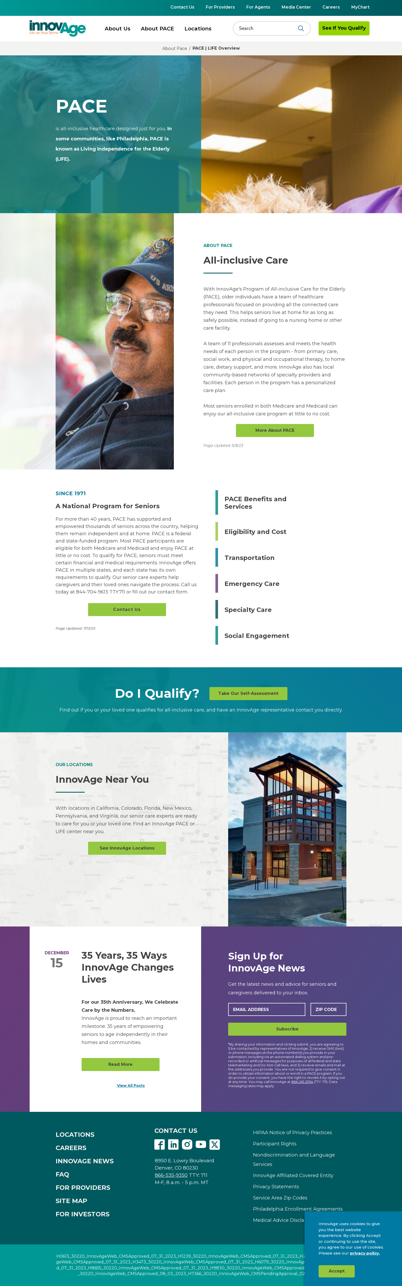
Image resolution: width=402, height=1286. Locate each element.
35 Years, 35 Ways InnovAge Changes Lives (128, 967)
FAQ (62, 1174)
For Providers (220, 7)
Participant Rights (274, 1144)
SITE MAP (71, 1201)
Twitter (214, 1144)
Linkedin (173, 1144)
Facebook (159, 1144)
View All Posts (131, 1085)
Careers (331, 7)
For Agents (258, 7)
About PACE (157, 28)
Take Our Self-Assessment (248, 693)
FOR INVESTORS (82, 1214)
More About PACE (274, 430)
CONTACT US (175, 1130)
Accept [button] (337, 1271)
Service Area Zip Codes (280, 1198)
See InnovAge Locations (127, 848)
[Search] (268, 28)
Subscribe (287, 1029)
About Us (117, 28)
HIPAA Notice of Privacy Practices (292, 1132)
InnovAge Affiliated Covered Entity (293, 1175)
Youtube (201, 1144)
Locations (198, 28)
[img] (58, 28)
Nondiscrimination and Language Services (294, 1159)
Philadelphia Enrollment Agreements (298, 1209)
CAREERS (71, 1148)
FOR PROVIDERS (83, 1187)
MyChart (360, 7)
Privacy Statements (276, 1187)
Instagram (187, 1144)
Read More (120, 1064)
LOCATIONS (75, 1134)
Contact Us (182, 7)
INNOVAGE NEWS (85, 1161)
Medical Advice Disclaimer (284, 1220)
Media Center (296, 7)
